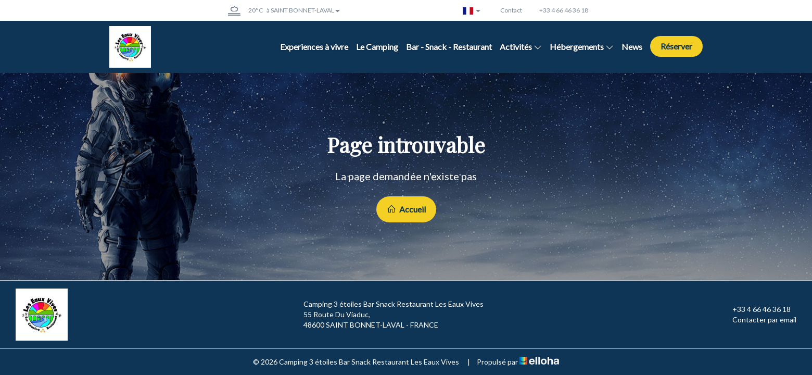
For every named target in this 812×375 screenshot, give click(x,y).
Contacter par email (758, 319)
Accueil (406, 209)
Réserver (676, 46)
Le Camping (377, 47)
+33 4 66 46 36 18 (755, 309)
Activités (521, 47)
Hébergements (582, 47)
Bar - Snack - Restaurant (449, 47)
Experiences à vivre (314, 47)
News (631, 47)
